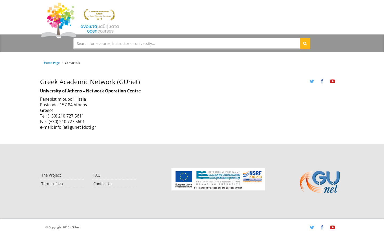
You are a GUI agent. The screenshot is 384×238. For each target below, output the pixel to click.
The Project (51, 175)
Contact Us (102, 183)
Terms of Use (52, 183)
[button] (305, 43)
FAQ (97, 175)
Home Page (52, 63)
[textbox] (186, 43)
